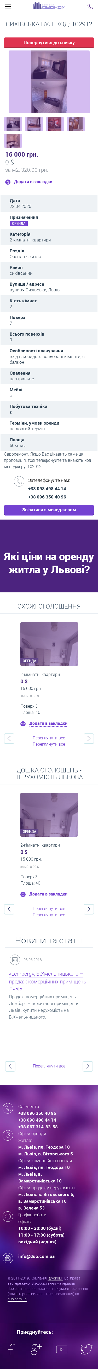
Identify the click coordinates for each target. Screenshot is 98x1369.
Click (8, 8)
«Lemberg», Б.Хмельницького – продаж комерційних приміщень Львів (47, 981)
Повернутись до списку (49, 42)
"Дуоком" (55, 1278)
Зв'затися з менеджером (49, 510)
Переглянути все (49, 738)
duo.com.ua (17, 1298)
